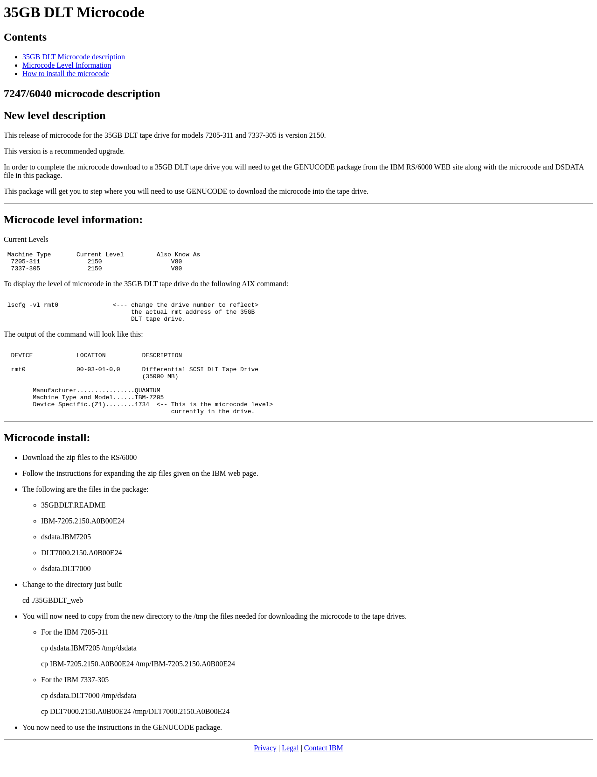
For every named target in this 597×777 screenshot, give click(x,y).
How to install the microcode (65, 74)
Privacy (265, 769)
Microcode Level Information (66, 65)
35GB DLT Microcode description (73, 57)
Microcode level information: (73, 219)
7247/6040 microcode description (82, 93)
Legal (290, 769)
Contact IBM (323, 769)
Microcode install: (47, 458)
